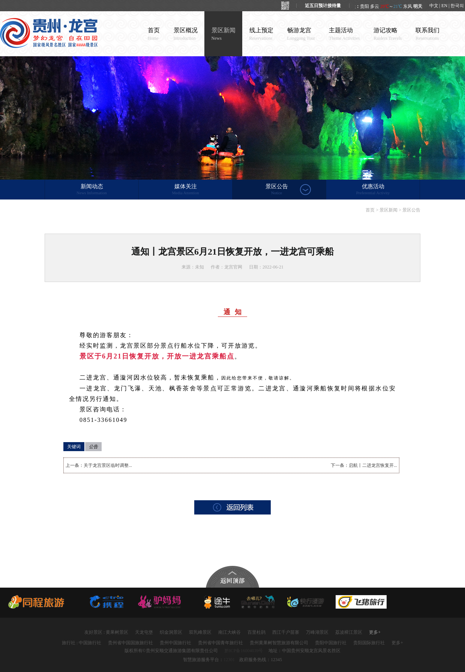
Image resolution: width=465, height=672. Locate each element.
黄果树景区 (117, 632)
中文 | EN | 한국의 (446, 5)
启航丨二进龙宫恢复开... (373, 465)
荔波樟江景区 (348, 632)
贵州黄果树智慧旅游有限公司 (279, 642)
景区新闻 (224, 34)
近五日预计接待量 (323, 5)
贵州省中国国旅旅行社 (130, 642)
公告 (93, 446)
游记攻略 (388, 34)
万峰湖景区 (317, 632)
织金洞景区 (171, 632)
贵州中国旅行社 (175, 642)
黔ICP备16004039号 (244, 650)
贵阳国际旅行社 (369, 642)
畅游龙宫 (301, 34)
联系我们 (428, 34)
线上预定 (261, 34)
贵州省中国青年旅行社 (220, 642)
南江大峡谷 (229, 632)
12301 (229, 659)
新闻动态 (91, 189)
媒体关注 (185, 189)
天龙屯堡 (144, 632)
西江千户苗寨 (285, 632)
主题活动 (344, 34)
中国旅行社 (90, 642)
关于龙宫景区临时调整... (108, 465)
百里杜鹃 (257, 632)
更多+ (375, 632)
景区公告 (276, 189)
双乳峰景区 (200, 632)
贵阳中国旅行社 (330, 642)
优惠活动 (373, 189)
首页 (154, 34)
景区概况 (186, 34)
